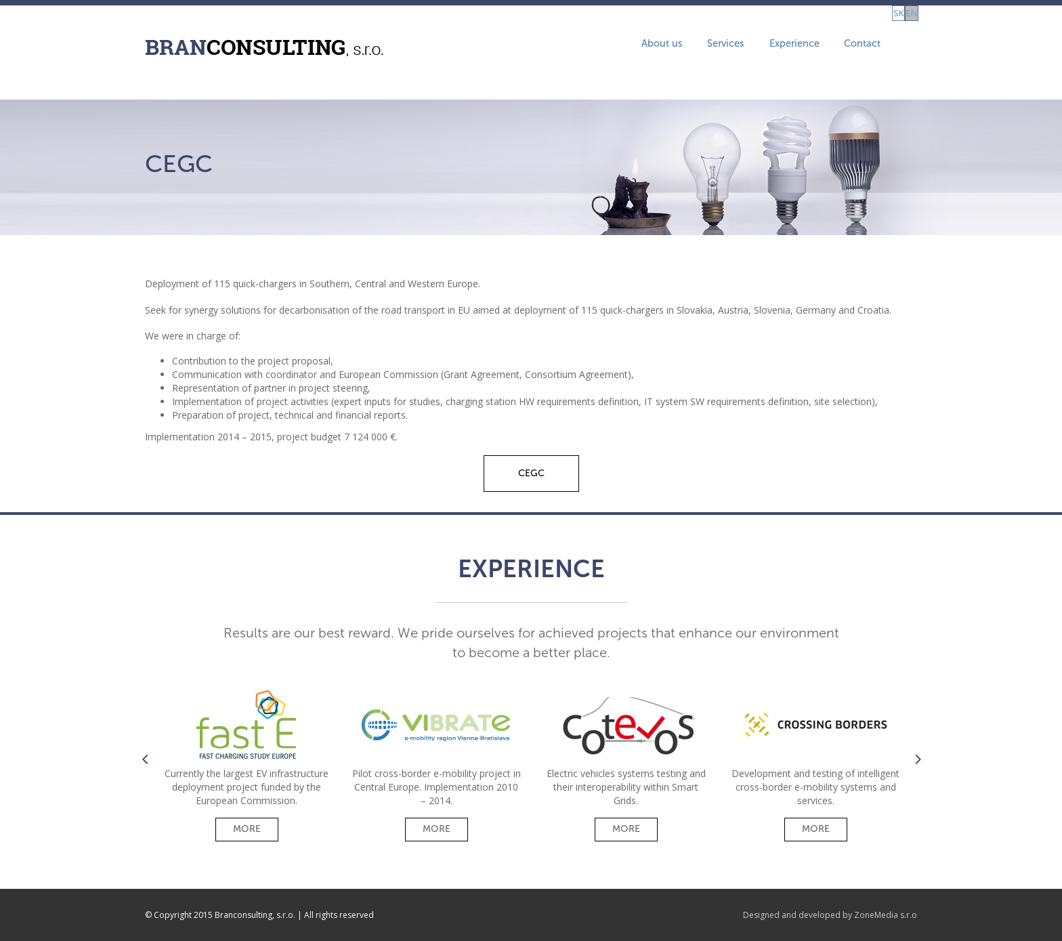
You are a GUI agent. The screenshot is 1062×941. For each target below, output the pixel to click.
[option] (246, 761)
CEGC (531, 473)
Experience (751, 46)
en (905, 46)
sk (885, 46)
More (247, 829)
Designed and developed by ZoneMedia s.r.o (830, 915)
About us (599, 46)
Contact (829, 46)
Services (672, 46)
